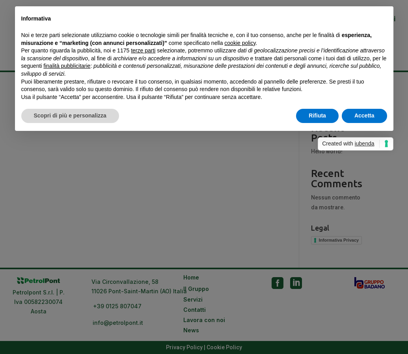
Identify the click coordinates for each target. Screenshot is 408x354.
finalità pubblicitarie (66, 66)
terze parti (143, 50)
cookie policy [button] (239, 43)
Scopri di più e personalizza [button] (70, 115)
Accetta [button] (364, 115)
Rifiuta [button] (317, 115)
